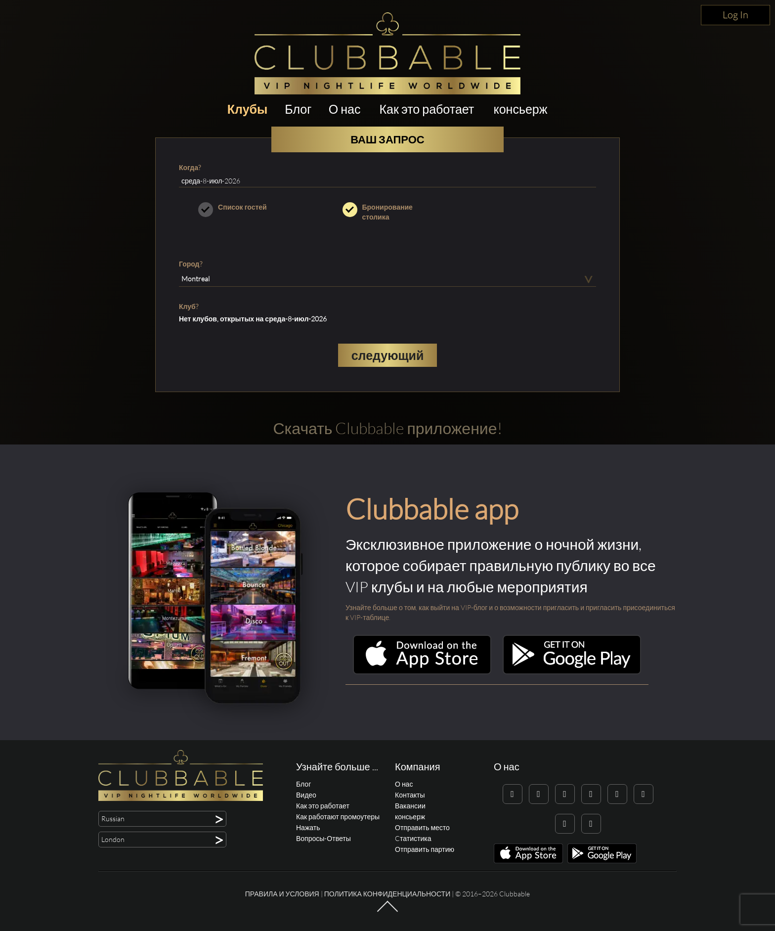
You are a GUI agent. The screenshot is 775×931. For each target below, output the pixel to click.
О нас (345, 109)
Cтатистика (413, 838)
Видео (306, 795)
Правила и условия (282, 893)
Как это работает (427, 109)
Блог (298, 109)
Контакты (410, 795)
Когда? (190, 167)
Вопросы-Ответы (323, 838)
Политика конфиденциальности (387, 893)
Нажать (308, 827)
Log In (735, 14)
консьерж (520, 109)
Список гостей (243, 207)
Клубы (247, 109)
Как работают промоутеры (338, 816)
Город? (190, 264)
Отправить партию (424, 849)
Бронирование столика (388, 212)
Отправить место (422, 827)
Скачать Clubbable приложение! (387, 428)
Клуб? (188, 306)
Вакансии (410, 805)
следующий (387, 355)
